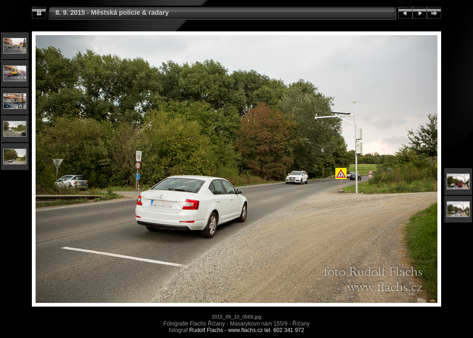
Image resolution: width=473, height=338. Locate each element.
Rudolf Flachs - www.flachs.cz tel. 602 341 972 (246, 330)
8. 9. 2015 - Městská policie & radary (112, 12)
